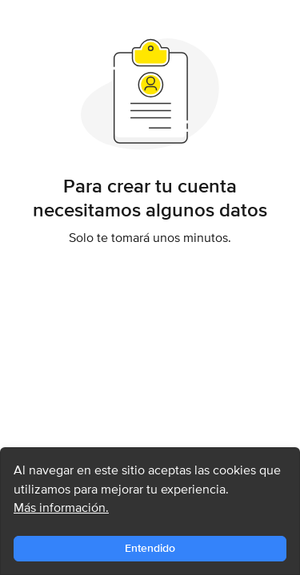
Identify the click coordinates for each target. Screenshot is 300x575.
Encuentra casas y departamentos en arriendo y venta (109, 19)
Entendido (150, 548)
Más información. (61, 507)
